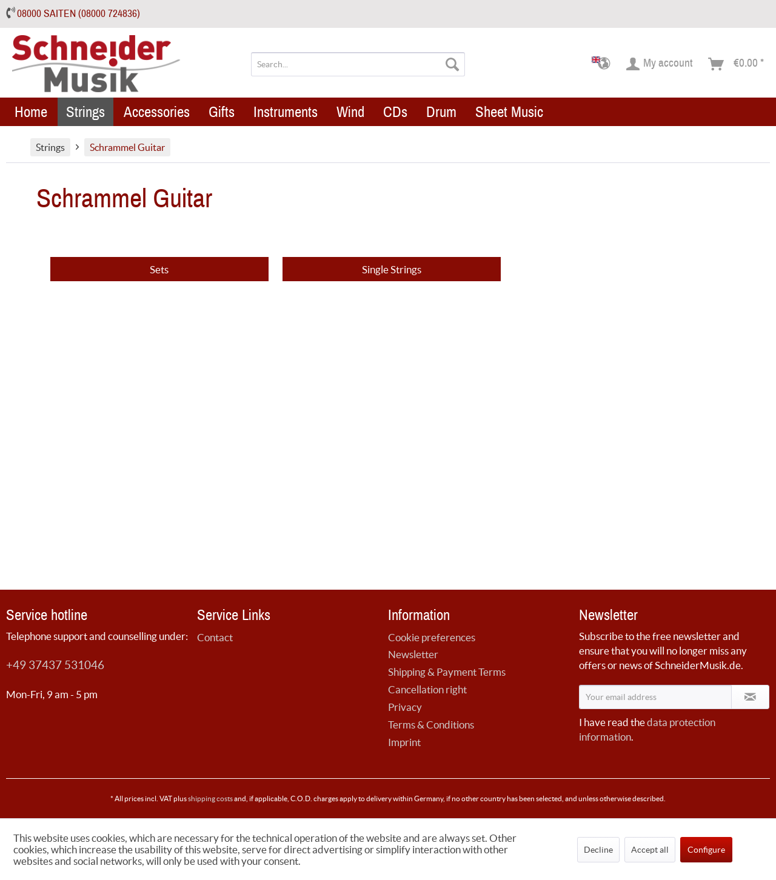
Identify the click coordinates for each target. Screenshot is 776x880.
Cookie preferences (431, 637)
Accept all (650, 850)
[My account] (659, 64)
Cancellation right (427, 689)
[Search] (452, 64)
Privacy (405, 707)
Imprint (404, 742)
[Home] (31, 112)
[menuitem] (358, 64)
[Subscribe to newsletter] (750, 697)
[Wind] (350, 112)
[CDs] (395, 112)
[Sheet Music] (509, 112)
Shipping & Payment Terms (447, 672)
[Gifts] (221, 112)
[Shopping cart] (736, 64)
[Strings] (85, 112)
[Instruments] (285, 112)
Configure (706, 850)
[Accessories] (156, 112)
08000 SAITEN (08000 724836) (78, 14)
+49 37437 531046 (55, 665)
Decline (598, 850)
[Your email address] (655, 697)
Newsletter (413, 654)
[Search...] (358, 64)
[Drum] (441, 112)
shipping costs (210, 798)
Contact (215, 637)
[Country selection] (605, 64)
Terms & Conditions (431, 724)
